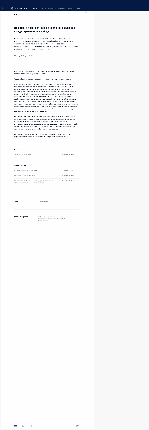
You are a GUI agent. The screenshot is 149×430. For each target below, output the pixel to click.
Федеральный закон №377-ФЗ (24, 155)
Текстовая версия (43, 221)
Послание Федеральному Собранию (25, 170)
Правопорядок (44, 201)
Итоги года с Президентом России (25, 176)
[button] (3, 3)
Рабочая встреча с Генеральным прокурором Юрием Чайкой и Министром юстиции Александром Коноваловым (33, 182)
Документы (61, 217)
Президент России (21, 2)
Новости (55, 217)
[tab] (15, 426)
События (17, 15)
